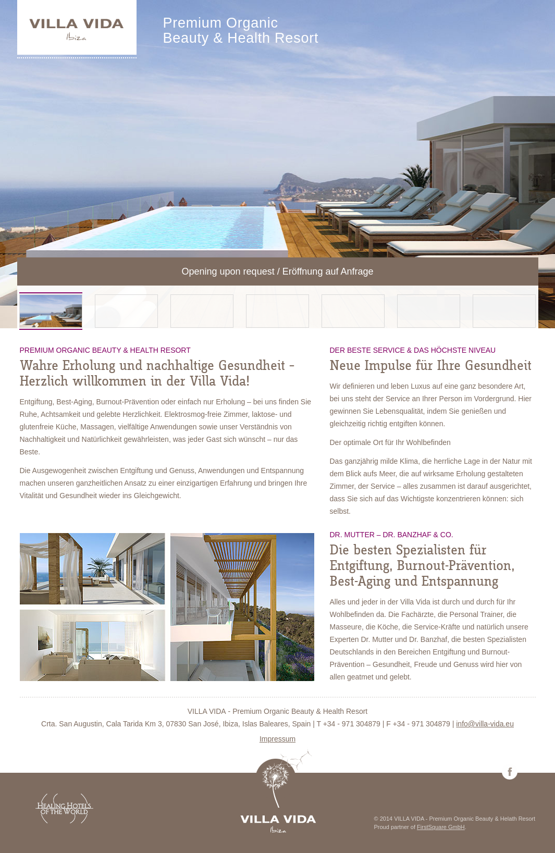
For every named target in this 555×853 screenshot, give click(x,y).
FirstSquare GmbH (441, 827)
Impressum (277, 739)
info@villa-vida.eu (485, 724)
